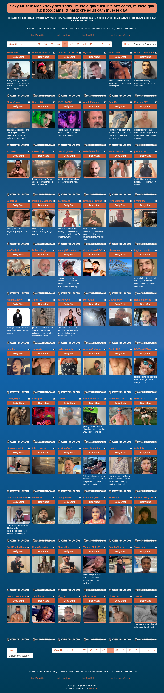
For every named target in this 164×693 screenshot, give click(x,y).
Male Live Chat (63, 35)
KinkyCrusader (40, 547)
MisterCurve (89, 596)
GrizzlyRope (13, 398)
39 (52, 44)
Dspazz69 (12, 201)
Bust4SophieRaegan (18, 547)
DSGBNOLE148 (142, 349)
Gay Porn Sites (38, 35)
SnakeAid (114, 497)
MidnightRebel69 (67, 250)
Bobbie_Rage (39, 250)
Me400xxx (88, 300)
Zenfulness (38, 596)
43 (78, 44)
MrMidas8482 (65, 448)
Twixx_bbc (140, 547)
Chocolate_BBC (91, 497)
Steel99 (138, 596)
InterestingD (38, 151)
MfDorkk (62, 398)
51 (103, 44)
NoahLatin (12, 52)
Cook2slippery (90, 398)
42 (71, 44)
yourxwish (37, 349)
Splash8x (139, 448)
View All (13, 44)
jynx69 (112, 448)
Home (127, 44)
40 (58, 44)
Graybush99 (115, 300)
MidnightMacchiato (42, 201)
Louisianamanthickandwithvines (24, 497)
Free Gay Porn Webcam (120, 35)
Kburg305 (37, 398)
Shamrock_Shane (92, 201)
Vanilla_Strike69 (91, 547)
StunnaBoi (63, 547)
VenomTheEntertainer (18, 596)
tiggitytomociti (142, 250)
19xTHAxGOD (65, 102)
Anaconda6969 (117, 398)
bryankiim (139, 201)
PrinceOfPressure (41, 52)
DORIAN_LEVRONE (68, 52)
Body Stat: (18, 57)
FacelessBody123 (143, 497)
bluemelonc (115, 250)
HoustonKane (116, 151)
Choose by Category (144, 44)
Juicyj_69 (37, 300)
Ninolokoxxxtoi (15, 448)
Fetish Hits (93, 688)
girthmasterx (141, 151)
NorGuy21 (139, 398)
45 (91, 44)
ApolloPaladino (91, 102)
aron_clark (114, 52)
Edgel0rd (113, 102)
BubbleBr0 (114, 349)
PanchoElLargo (117, 547)
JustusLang (64, 201)
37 (39, 44)
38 (45, 44)
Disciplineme (64, 497)
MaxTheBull (13, 250)
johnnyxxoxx (39, 448)
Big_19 (61, 596)
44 (84, 44)
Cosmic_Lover (65, 151)
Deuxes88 (37, 102)
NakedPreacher (91, 151)
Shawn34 (37, 497)
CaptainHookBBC (92, 250)
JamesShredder (91, 448)
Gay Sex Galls (88, 35)
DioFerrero (114, 596)
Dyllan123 (88, 52)
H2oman (11, 151)
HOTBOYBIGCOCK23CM (147, 52)
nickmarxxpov (14, 300)
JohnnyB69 (64, 300)
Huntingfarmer (116, 201)
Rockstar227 (141, 102)
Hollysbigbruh (65, 349)
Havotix (11, 349)
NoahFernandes (142, 300)
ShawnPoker (13, 102)
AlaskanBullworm (92, 349)
